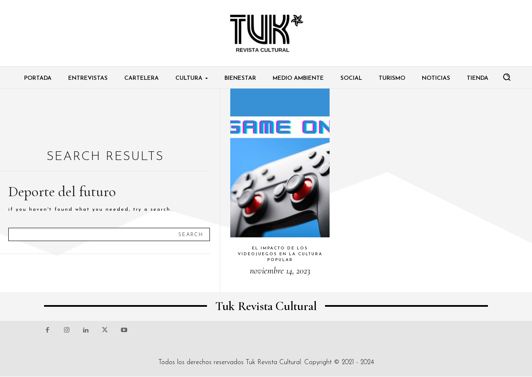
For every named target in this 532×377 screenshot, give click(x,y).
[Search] (191, 234)
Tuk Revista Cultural (273, 362)
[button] (507, 77)
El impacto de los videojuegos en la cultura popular (280, 254)
